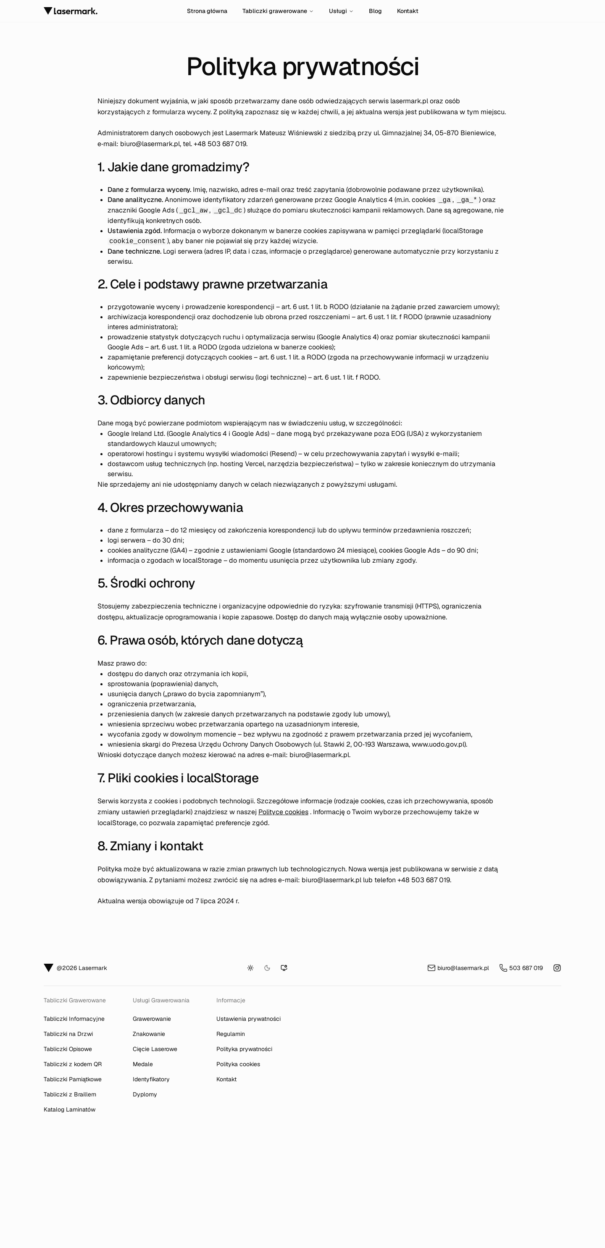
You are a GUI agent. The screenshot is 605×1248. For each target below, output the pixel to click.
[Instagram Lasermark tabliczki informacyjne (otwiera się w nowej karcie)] (557, 968)
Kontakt (407, 11)
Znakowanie (149, 1034)
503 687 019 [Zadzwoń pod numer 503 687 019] (521, 968)
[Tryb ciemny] (267, 967)
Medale (143, 1064)
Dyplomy (145, 1094)
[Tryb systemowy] (284, 967)
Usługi (341, 11)
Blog (375, 11)
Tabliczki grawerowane (278, 11)
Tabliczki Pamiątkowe (73, 1079)
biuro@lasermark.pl (150, 143)
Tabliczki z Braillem (70, 1094)
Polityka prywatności (244, 1049)
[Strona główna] (112, 11)
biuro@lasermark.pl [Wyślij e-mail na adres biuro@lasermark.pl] (458, 968)
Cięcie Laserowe (155, 1049)
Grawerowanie (152, 1019)
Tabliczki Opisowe (68, 1049)
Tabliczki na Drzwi (68, 1034)
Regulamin (230, 1034)
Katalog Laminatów (69, 1109)
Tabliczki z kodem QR (73, 1064)
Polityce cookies (283, 812)
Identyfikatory (151, 1079)
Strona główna (207, 11)
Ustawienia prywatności (248, 1019)
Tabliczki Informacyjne (74, 1019)
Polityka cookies (238, 1064)
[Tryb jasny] (250, 967)
